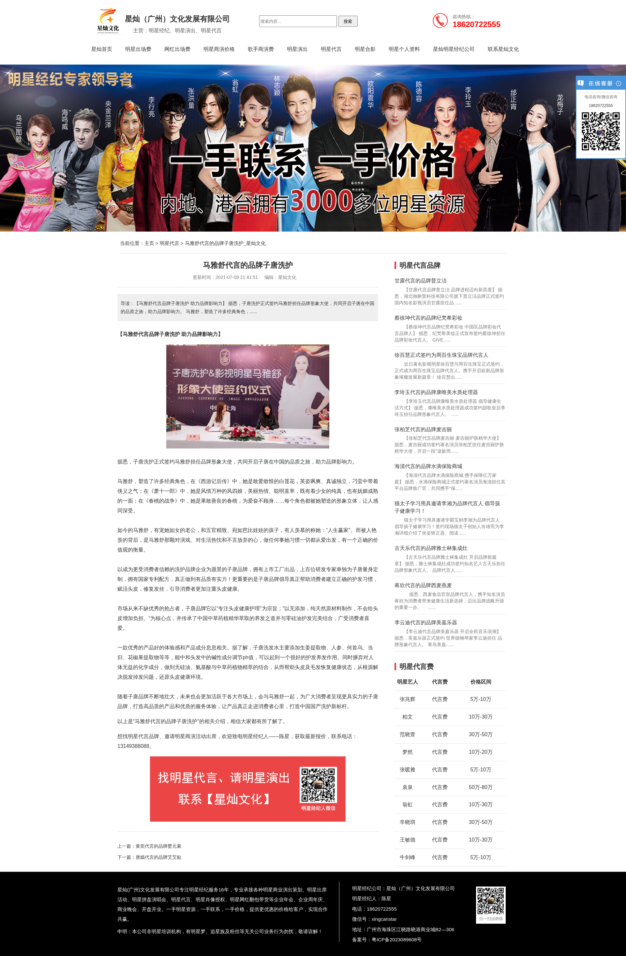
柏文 (407, 717)
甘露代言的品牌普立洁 (421, 280)
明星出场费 (138, 49)
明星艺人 (407, 682)
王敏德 (407, 839)
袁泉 (407, 787)
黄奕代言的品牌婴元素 (158, 846)
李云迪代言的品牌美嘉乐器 (426, 622)
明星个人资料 (404, 49)
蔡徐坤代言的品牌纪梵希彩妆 (428, 318)
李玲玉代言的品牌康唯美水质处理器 (436, 392)
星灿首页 (101, 49)
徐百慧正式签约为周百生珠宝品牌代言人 (441, 355)
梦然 (407, 752)
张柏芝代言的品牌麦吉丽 (423, 429)
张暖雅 (407, 769)
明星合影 (365, 49)
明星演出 (297, 49)
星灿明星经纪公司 (454, 49)
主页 (149, 243)
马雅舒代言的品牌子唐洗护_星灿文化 (225, 243)
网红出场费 (177, 49)
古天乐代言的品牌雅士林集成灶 (431, 548)
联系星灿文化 (503, 49)
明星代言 (331, 49)
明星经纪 (199, 889)
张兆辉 (407, 699)
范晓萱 (407, 734)
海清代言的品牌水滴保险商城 (428, 466)
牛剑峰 (407, 857)
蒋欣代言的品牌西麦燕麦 (423, 585)
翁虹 (407, 804)
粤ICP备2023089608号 (397, 939)
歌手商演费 (261, 49)
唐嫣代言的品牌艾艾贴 (158, 857)
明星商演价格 (219, 49)
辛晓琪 (407, 822)
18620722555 (601, 105)
